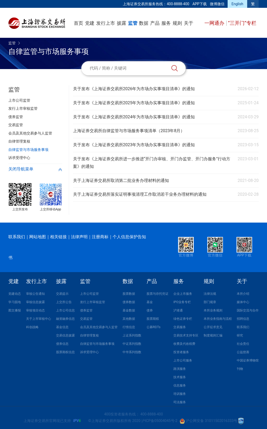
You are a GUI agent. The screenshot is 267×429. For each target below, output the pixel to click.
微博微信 (217, 4)
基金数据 (129, 310)
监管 (132, 23)
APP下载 (199, 4)
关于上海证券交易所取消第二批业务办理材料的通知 (121, 180)
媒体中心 (243, 302)
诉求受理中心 (89, 352)
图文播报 (14, 310)
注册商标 (100, 236)
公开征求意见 (213, 327)
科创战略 (32, 327)
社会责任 (243, 344)
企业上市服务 (182, 294)
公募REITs (154, 327)
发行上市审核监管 (92, 302)
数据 (143, 23)
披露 (121, 23)
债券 (150, 310)
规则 (177, 23)
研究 (240, 335)
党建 (89, 23)
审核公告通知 (35, 294)
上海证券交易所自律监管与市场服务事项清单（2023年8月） (129, 130)
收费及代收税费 (184, 344)
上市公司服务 (182, 360)
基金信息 (62, 327)
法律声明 (79, 236)
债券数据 (129, 302)
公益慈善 (243, 352)
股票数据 (129, 294)
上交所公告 (64, 302)
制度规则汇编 (213, 335)
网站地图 (37, 236)
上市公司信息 (65, 310)
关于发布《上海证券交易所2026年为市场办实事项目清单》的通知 (134, 88)
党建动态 (14, 294)
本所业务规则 (213, 310)
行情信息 (129, 327)
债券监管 (86, 310)
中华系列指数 (132, 352)
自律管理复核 (89, 335)
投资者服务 (181, 352)
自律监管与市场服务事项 (97, 344)
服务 (166, 23)
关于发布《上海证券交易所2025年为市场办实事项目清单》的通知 (134, 102)
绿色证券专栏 (182, 319)
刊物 (240, 369)
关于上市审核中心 (38, 319)
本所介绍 (243, 294)
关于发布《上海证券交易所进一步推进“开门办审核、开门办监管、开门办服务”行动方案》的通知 (151, 162)
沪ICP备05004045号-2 (159, 421)
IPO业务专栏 (182, 302)
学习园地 (14, 302)
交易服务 (179, 327)
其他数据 (129, 319)
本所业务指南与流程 (218, 319)
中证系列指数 (132, 344)
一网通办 (215, 23)
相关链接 (58, 236)
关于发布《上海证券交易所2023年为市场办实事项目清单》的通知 (134, 144)
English (237, 4)
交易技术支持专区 (185, 335)
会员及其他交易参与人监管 (99, 327)
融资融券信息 (65, 319)
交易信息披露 (65, 335)
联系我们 (16, 236)
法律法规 (210, 294)
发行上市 (105, 23)
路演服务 (179, 369)
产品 (155, 23)
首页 (78, 23)
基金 (150, 302)
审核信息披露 (35, 302)
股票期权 (153, 319)
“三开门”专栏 (242, 23)
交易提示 (62, 294)
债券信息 (62, 344)
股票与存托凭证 (157, 294)
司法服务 (179, 402)
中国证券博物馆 (248, 360)
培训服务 (179, 394)
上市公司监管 (89, 294)
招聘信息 (243, 319)
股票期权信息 (65, 352)
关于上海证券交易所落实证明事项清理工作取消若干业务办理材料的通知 (140, 194)
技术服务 (179, 377)
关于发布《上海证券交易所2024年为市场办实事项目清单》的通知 (134, 116)
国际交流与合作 (248, 310)
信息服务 (179, 385)
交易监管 (86, 319)
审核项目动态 (35, 310)
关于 (188, 23)
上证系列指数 (132, 335)
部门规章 (210, 302)
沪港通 (178, 310)
